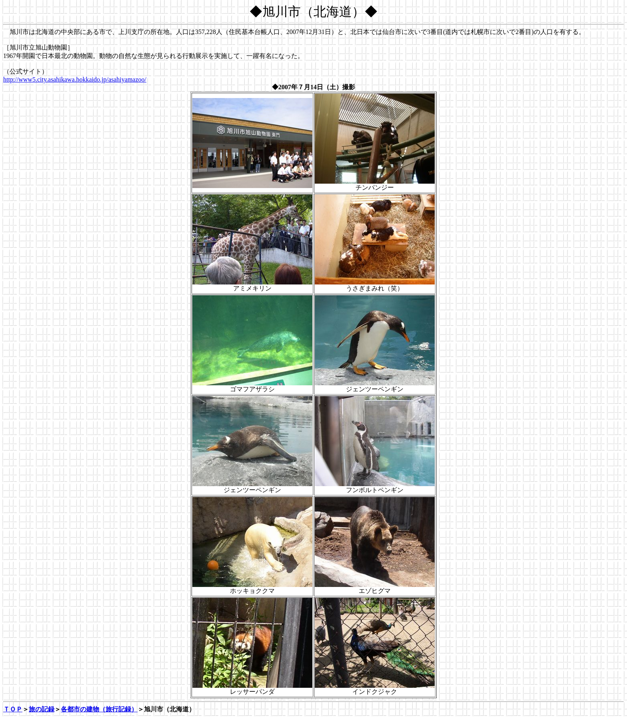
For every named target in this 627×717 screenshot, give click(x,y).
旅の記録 (41, 709)
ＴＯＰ (12, 709)
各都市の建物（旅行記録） (99, 709)
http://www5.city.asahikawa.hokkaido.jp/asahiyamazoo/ (74, 79)
